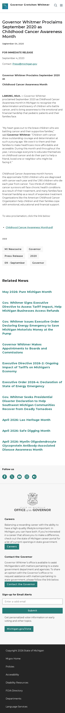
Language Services (16, 706)
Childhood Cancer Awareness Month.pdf (29, 227)
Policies (10, 666)
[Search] (55, 5)
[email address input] (32, 601)
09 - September (15, 263)
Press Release (14, 256)
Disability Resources (17, 682)
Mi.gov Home (13, 658)
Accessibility (12, 674)
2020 (33, 256)
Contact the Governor (21, 584)
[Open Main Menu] (61, 5)
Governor (35, 249)
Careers (12, 546)
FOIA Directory (14, 690)
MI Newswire (13, 249)
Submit (32, 610)
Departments (13, 698)
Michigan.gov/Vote (19, 629)
